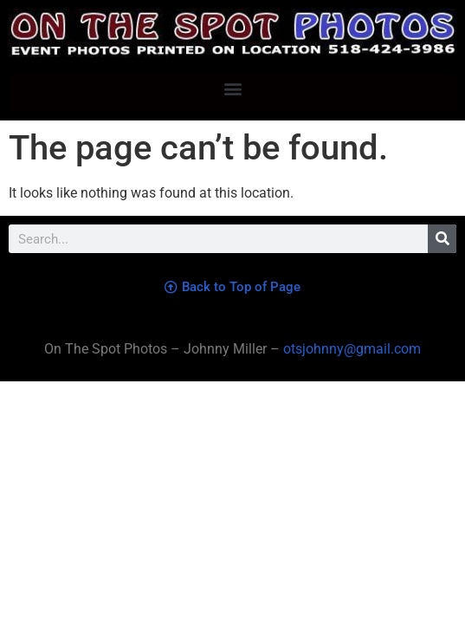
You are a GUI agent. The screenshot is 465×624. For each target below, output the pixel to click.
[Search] (442, 238)
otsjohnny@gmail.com (350, 349)
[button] (232, 89)
